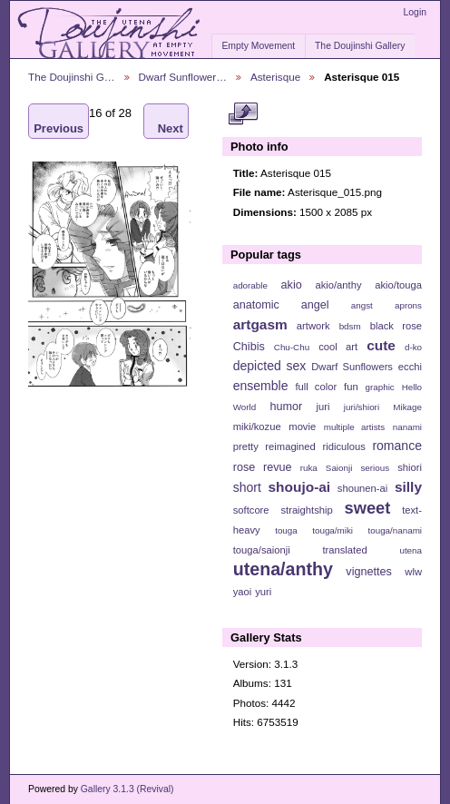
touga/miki (332, 530)
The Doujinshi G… (71, 77)
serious (374, 468)
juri (323, 406)
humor (285, 406)
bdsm (350, 326)
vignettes (369, 571)
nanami (407, 427)
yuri (263, 591)
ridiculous (343, 446)
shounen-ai (363, 488)
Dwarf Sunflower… (183, 77)
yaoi (242, 591)
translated (344, 549)
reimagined (290, 446)
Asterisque (275, 77)
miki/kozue (257, 426)
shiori (409, 467)
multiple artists (354, 427)
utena (410, 550)
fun (351, 386)
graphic (380, 387)
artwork (313, 325)
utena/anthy (283, 569)
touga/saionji (261, 549)
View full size (242, 114)
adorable (250, 285)
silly (408, 487)
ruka (309, 468)
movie (302, 426)
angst (362, 305)
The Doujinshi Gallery (360, 46)
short (247, 487)
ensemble (261, 385)
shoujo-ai (300, 487)
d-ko (413, 347)
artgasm (260, 324)
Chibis (249, 346)
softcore (251, 510)
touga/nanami (395, 530)
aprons (408, 305)
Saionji (339, 468)
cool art (337, 346)
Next (170, 121)
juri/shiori (361, 407)
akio (291, 285)
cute (381, 345)
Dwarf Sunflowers (352, 366)
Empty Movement (258, 46)
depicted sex (270, 365)
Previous (58, 121)
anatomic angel (281, 305)
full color (316, 386)
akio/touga (398, 284)
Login (415, 12)
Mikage (407, 407)
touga (286, 530)
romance (397, 445)
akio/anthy (338, 284)
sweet (368, 507)
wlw (413, 571)
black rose (396, 325)
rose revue (262, 467)
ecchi (410, 366)
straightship (306, 510)
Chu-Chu (291, 347)
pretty (246, 446)
